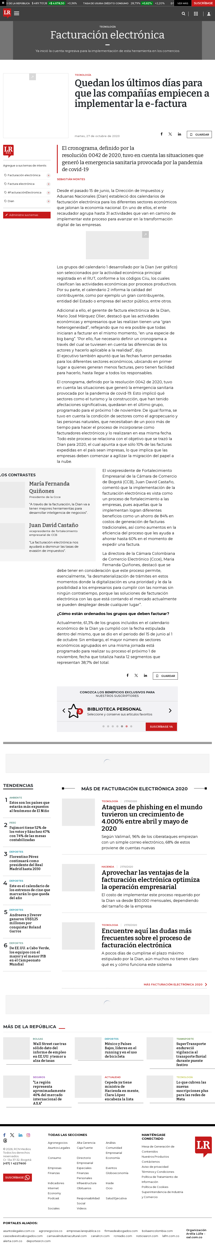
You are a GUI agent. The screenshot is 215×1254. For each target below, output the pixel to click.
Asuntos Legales (59, 1147)
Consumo (54, 1157)
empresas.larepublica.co (83, 1230)
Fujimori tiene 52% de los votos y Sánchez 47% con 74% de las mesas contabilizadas (29, 833)
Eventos (111, 1167)
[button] (62, 711)
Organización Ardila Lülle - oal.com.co (196, 1233)
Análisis (110, 1142)
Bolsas (38, 1038)
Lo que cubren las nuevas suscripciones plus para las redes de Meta (192, 1090)
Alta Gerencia (86, 1142)
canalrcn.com (100, 1235)
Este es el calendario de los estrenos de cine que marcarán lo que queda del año (29, 892)
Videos (81, 1208)
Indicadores (56, 1182)
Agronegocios (57, 1142)
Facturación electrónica (107, 35)
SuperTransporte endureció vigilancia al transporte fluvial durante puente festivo (191, 1053)
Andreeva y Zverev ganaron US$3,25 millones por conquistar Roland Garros (25, 923)
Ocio (109, 1187)
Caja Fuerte (85, 1147)
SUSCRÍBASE (203, 3)
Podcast (53, 1197)
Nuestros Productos (155, 1156)
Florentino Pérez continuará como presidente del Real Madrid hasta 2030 (26, 862)
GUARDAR (199, 134)
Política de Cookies (155, 1186)
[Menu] (17, 13)
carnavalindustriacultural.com (67, 1235)
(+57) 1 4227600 (14, 1163)
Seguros (39, 1076)
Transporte (185, 1038)
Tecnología (184, 1076)
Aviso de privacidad (155, 1166)
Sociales (53, 1208)
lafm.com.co (170, 1235)
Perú (12, 822)
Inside (110, 1182)
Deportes (16, 851)
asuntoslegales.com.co (19, 1230)
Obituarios (84, 1187)
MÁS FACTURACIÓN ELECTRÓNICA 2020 (173, 984)
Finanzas (54, 1172)
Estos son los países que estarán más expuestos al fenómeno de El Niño (29, 806)
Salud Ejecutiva (116, 1197)
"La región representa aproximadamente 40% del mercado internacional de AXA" (49, 1092)
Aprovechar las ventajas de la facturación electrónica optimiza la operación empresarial (151, 879)
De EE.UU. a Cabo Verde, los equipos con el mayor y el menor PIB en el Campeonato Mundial (29, 956)
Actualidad (113, 1076)
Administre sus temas (21, 215)
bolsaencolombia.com (157, 1230)
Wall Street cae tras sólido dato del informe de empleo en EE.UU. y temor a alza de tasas (49, 1051)
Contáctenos (151, 1161)
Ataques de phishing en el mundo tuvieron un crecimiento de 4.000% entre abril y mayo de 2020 (152, 817)
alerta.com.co (12, 1240)
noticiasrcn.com (147, 1235)
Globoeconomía (117, 1172)
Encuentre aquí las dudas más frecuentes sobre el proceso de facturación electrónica (147, 938)
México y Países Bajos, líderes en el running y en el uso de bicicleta (121, 1049)
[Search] (183, 14)
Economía (113, 1157)
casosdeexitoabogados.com (23, 1235)
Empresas (54, 1167)
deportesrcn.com (38, 1240)
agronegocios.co (50, 1230)
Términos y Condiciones (158, 1171)
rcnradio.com (123, 1235)
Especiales (84, 1167)
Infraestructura (86, 1182)
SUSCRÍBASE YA (161, 726)
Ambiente (15, 797)
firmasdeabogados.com (121, 1230)
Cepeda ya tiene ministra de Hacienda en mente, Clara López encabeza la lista (122, 1090)
